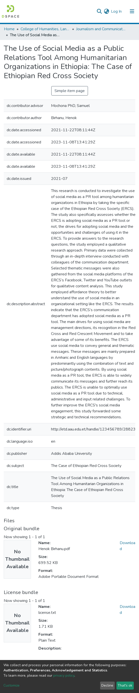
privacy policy (63, 675)
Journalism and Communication (101, 29)
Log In (116, 11)
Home (9, 29)
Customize (11, 685)
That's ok (125, 685)
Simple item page (70, 91)
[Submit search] (99, 11)
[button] (106, 11)
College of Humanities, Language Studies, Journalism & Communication (45, 29)
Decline (107, 685)
